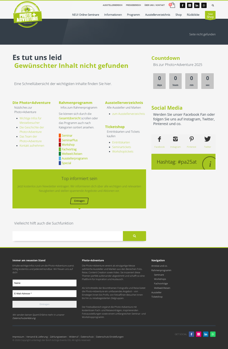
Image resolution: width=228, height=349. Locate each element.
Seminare (159, 274)
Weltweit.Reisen (162, 288)
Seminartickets (121, 147)
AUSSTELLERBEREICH (112, 5)
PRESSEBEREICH (133, 5)
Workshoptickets (122, 151)
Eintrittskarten (121, 142)
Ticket (210, 16)
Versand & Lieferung (37, 336)
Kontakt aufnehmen (32, 146)
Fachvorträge (161, 283)
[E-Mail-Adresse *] (44, 293)
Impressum (18, 336)
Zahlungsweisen (58, 336)
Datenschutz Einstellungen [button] (110, 336)
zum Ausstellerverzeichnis (128, 114)
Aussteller (156, 292)
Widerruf (73, 336)
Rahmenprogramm (161, 270)
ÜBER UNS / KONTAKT (154, 5)
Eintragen (79, 201)
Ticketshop (157, 296)
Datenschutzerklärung (23, 318)
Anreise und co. (159, 265)
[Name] (44, 283)
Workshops (160, 279)
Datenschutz (87, 336)
